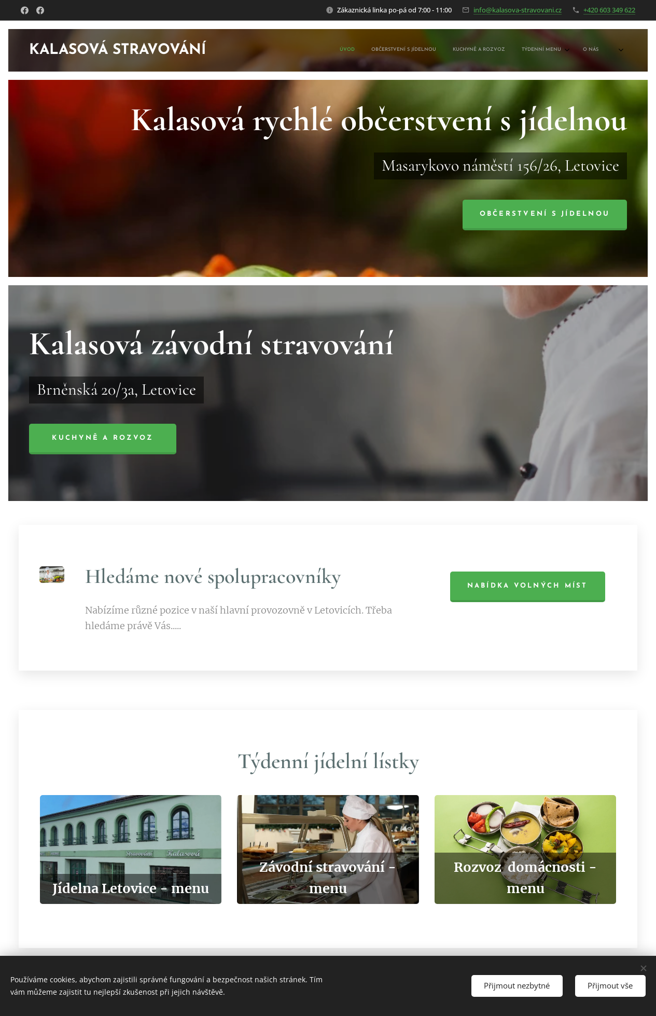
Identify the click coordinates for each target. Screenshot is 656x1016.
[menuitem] (529, 50)
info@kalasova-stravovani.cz (517, 10)
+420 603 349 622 (609, 10)
